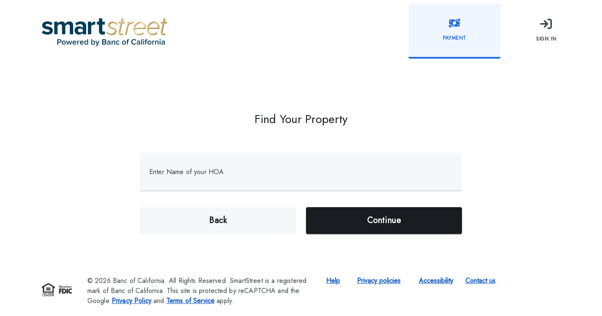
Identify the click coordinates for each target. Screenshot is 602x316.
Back (218, 220)
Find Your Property (301, 119)
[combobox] (302, 176)
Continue (384, 220)
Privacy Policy (131, 301)
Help (333, 280)
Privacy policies (378, 280)
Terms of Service (190, 301)
